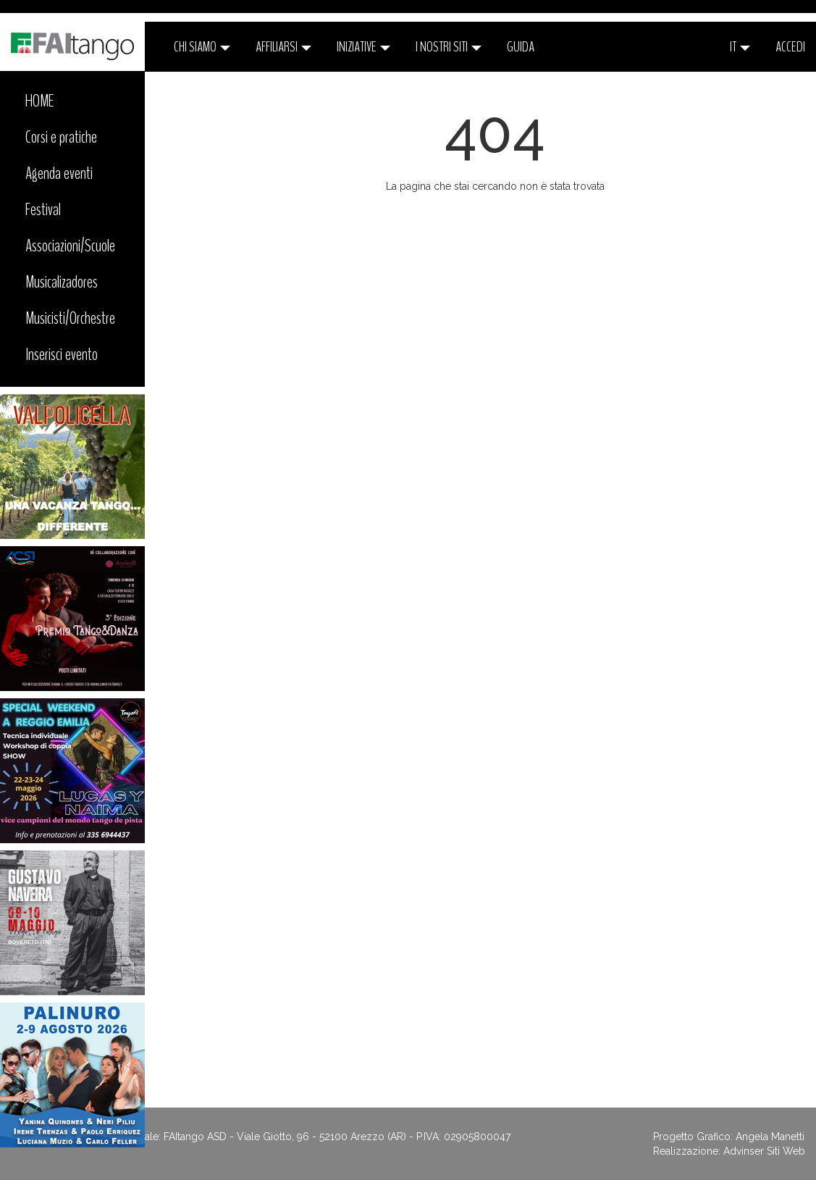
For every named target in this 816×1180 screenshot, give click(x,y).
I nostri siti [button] (448, 47)
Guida (520, 47)
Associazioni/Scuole (70, 245)
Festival (43, 209)
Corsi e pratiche (61, 136)
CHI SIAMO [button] (202, 47)
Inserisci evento (61, 354)
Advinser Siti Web (764, 1151)
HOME (39, 100)
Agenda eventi (59, 173)
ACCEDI (790, 47)
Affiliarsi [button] (283, 47)
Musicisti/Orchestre (70, 318)
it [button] (740, 47)
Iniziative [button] (363, 47)
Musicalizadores (61, 281)
